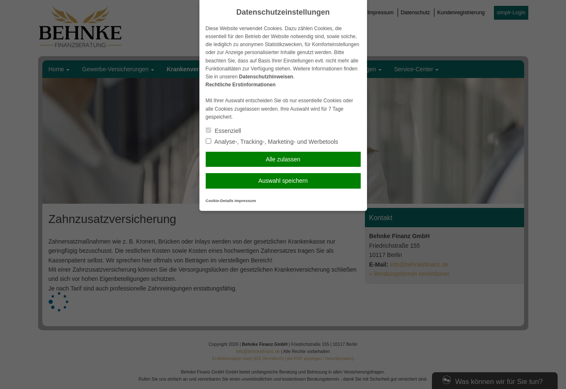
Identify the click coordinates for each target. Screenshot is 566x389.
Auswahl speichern (283, 180)
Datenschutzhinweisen (266, 77)
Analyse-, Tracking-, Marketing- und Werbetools (272, 141)
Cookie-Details (220, 200)
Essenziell (223, 130)
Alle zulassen (283, 159)
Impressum (245, 200)
